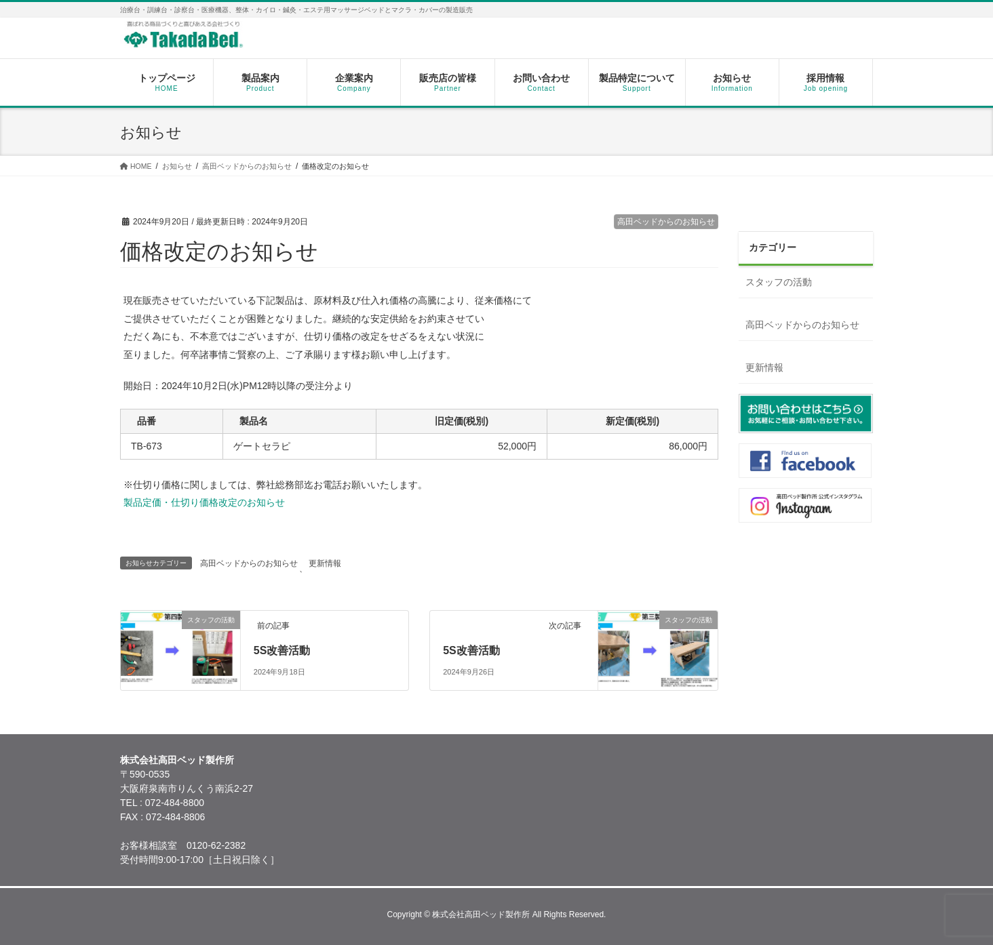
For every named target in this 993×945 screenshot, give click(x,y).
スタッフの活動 (778, 282)
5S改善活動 (282, 650)
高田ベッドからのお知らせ (666, 221)
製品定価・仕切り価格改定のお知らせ (204, 502)
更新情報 (325, 563)
